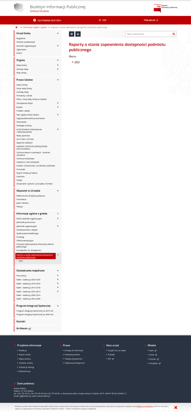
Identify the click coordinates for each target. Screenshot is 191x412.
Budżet (19, 107)
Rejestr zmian (25, 354)
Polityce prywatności (144, 406)
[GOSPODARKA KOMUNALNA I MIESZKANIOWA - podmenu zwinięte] (58, 129)
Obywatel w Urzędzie (28, 190)
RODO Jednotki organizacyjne (29, 218)
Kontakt (20, 321)
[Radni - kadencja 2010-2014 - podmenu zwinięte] (58, 291)
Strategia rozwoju (24, 125)
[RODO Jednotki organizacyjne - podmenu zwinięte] (58, 218)
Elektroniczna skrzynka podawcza (30, 196)
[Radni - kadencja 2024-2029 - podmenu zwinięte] (58, 279)
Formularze (21, 199)
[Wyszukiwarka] (148, 34)
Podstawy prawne (72, 354)
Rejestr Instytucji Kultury (26, 173)
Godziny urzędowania (25, 42)
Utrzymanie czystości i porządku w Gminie (34, 183)
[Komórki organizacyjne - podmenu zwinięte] (58, 46)
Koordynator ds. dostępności (28, 250)
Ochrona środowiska (25, 158)
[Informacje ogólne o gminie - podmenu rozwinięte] (58, 214)
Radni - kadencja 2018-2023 (28, 283)
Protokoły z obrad (24, 95)
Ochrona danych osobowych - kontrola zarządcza (33, 153)
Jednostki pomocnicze (25, 222)
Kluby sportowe (23, 135)
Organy (20, 60)
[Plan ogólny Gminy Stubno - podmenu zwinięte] (58, 114)
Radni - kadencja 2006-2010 (28, 295)
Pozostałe (20, 169)
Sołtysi (19, 180)
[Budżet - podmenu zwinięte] (58, 107)
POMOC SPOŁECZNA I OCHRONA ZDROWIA (35, 165)
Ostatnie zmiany (26, 363)
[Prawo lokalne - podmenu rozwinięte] (58, 80)
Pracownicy (21, 275)
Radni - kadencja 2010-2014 (28, 291)
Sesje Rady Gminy (24, 88)
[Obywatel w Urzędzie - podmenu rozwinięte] (58, 191)
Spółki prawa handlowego (27, 233)
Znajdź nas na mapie (117, 350)
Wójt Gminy (21, 72)
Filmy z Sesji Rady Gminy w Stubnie (31, 99)
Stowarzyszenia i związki (26, 230)
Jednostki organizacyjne (26, 226)
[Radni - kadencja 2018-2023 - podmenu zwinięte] (58, 283)
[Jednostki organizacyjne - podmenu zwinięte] (58, 226)
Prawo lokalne (24, 79)
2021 (21, 261)
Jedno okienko (22, 203)
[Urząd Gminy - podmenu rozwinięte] (58, 33)
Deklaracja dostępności (75, 363)
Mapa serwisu (25, 359)
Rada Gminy (21, 65)
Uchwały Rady (22, 92)
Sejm (151, 350)
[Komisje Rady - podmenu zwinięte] (58, 69)
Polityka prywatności (73, 359)
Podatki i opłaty (23, 110)
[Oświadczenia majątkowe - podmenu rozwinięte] (58, 271)
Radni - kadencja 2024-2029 (28, 279)
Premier (152, 359)
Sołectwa (20, 176)
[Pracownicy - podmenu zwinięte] (58, 275)
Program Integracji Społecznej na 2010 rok (34, 311)
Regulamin (20, 38)
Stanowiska (21, 122)
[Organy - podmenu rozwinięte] (58, 60)
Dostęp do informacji (74, 350)
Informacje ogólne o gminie (35, 27)
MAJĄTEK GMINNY (24, 142)
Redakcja (23, 350)
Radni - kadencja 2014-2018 (28, 287)
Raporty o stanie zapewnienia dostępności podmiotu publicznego (79, 27)
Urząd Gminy (23, 33)
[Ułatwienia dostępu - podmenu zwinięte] (47, 20)
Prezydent (153, 363)
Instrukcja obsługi (26, 367)
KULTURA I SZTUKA (25, 139)
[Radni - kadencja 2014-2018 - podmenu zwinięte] (58, 287)
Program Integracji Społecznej (33, 305)
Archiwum (22, 328)
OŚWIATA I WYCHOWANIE (27, 162)
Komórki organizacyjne (26, 46)
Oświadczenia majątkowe (30, 270)
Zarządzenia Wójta (24, 103)
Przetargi (20, 237)
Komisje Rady (22, 69)
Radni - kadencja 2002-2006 (28, 298)
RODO (19, 53)
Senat (151, 354)
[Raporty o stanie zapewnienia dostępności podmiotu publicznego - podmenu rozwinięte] (58, 255)
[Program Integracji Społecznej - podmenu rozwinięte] (58, 306)
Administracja (25, 371)
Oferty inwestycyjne (24, 240)
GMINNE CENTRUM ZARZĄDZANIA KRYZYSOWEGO (31, 147)
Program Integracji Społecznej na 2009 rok (34, 314)
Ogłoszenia (21, 49)
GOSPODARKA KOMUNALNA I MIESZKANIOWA (29, 130)
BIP (109, 359)
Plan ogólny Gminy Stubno (27, 114)
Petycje (19, 206)
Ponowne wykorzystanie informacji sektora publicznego (35, 245)
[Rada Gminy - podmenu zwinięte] (58, 65)
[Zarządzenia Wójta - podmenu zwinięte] (58, 103)
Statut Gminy (22, 85)
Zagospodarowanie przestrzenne (30, 118)
